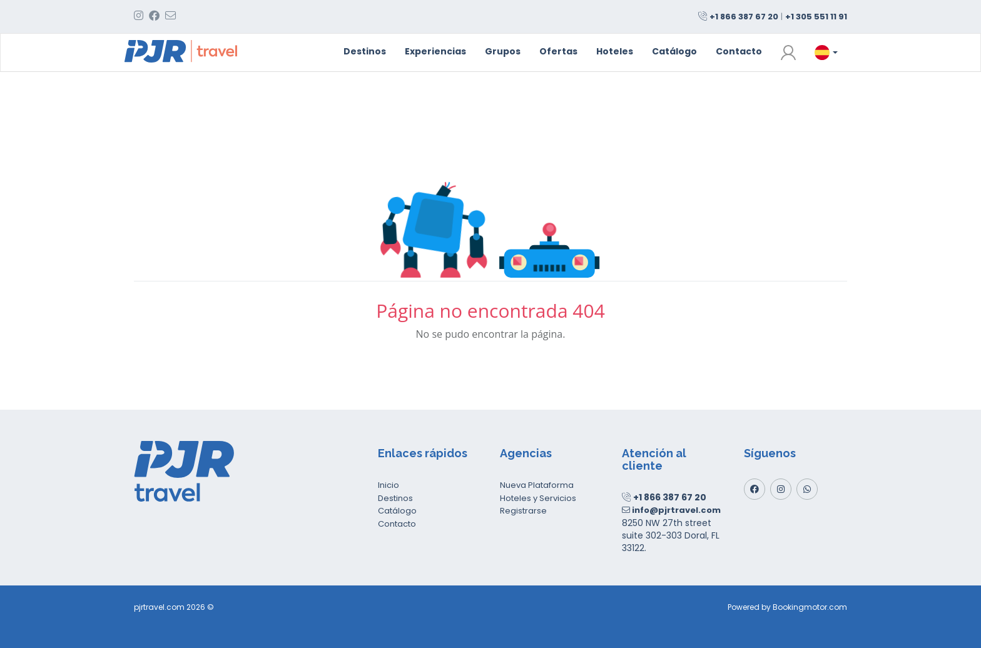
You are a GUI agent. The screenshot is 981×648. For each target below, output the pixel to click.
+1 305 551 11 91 (816, 17)
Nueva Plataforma (537, 485)
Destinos (364, 51)
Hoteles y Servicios (538, 498)
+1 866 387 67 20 (743, 17)
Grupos (503, 51)
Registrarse (523, 511)
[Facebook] (754, 489)
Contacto (739, 51)
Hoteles (614, 51)
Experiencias (435, 51)
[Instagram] (780, 489)
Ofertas (558, 51)
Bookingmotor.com (810, 607)
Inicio (388, 485)
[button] (788, 52)
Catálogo (674, 51)
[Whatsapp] (807, 489)
